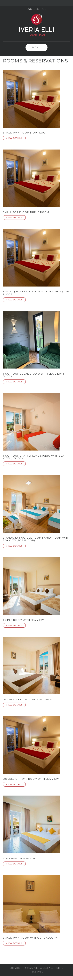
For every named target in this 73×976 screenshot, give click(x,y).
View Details (14, 138)
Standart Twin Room (19, 858)
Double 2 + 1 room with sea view (27, 699)
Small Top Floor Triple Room (26, 212)
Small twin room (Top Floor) (25, 132)
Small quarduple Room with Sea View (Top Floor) (36, 293)
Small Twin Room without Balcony (30, 937)
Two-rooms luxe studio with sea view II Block (33, 375)
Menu (36, 47)
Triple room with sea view (23, 619)
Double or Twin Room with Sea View (31, 778)
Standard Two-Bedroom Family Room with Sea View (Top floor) (36, 539)
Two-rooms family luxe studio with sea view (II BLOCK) (33, 457)
